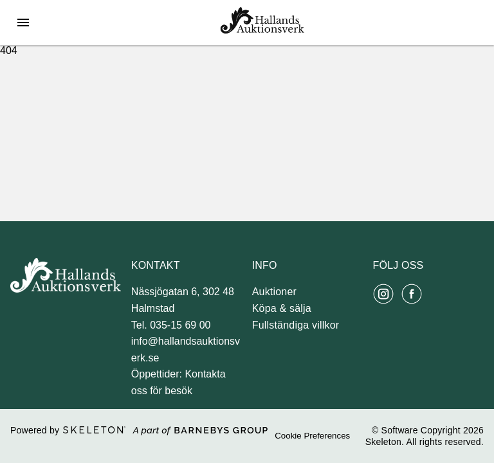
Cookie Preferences (312, 435)
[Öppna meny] (23, 22)
